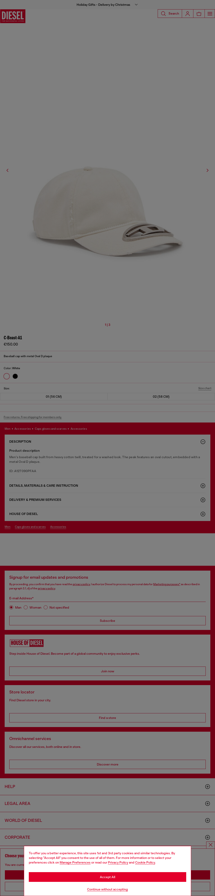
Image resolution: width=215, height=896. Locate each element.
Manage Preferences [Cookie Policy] (75, 862)
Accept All (107, 877)
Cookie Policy (145, 862)
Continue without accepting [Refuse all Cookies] (107, 889)
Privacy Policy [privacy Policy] (118, 862)
